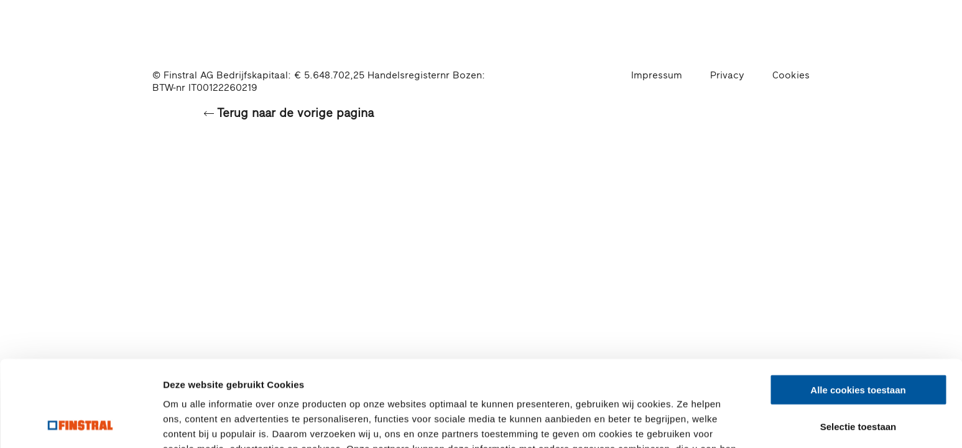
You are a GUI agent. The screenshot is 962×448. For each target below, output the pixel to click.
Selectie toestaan (858, 345)
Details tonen (671, 423)
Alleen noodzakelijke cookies (858, 381)
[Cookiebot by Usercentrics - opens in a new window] (80, 423)
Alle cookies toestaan (857, 309)
